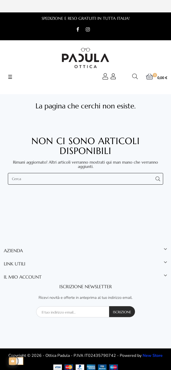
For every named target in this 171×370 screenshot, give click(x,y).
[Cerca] (85, 178)
